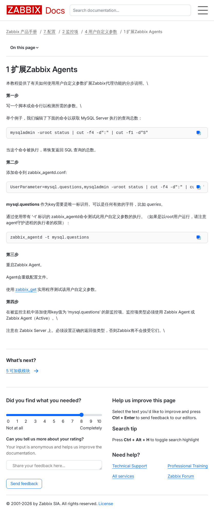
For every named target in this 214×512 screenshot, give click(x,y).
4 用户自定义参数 (101, 31)
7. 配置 (50, 31)
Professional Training (188, 465)
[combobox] (131, 10)
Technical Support (129, 465)
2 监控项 (70, 31)
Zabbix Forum (181, 476)
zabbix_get (25, 292)
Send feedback (24, 483)
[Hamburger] (203, 10)
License (105, 503)
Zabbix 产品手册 (21, 31)
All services (123, 476)
